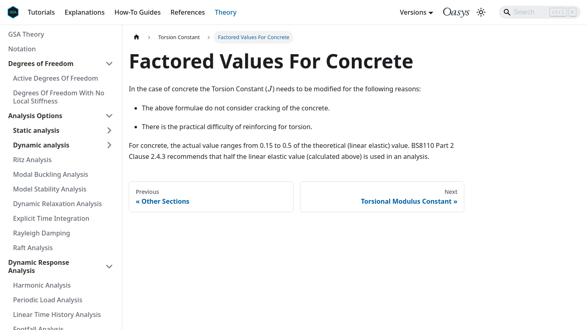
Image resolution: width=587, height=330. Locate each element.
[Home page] (136, 37)
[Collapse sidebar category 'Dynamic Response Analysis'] (109, 266)
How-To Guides (138, 12)
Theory (225, 12)
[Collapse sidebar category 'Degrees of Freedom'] (109, 63)
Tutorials (41, 12)
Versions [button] (413, 12)
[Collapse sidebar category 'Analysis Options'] (109, 115)
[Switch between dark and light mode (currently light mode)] (481, 12)
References (187, 12)
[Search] (539, 12)
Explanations (84, 12)
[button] (63, 130)
